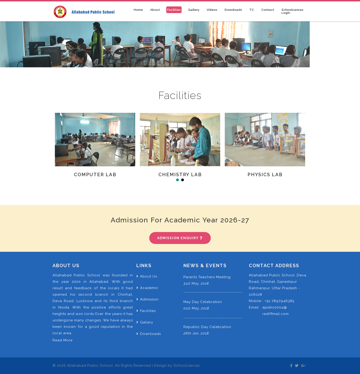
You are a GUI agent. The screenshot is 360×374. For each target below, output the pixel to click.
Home (139, 9)
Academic (147, 288)
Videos (212, 9)
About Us (146, 276)
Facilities (174, 9)
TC (251, 9)
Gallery (193, 9)
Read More (63, 340)
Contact (267, 9)
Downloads (233, 9)
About (155, 9)
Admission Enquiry (180, 238)
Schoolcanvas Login (292, 11)
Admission (147, 299)
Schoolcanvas (187, 365)
